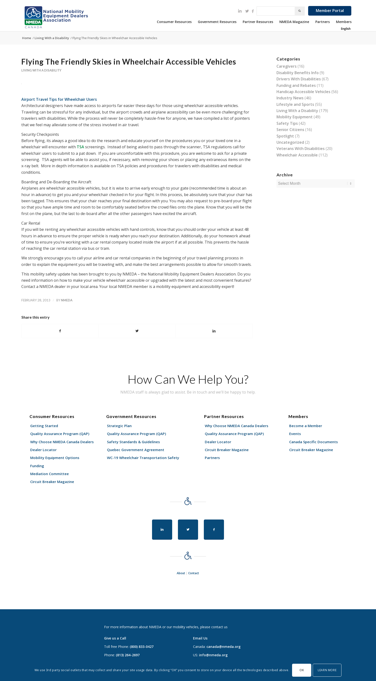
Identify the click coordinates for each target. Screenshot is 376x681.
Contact (193, 573)
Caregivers (286, 66)
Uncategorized (290, 142)
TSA (80, 146)
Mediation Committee (49, 473)
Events (295, 433)
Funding (37, 465)
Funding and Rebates (296, 85)
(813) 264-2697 (128, 655)
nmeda (66, 300)
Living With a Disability (41, 70)
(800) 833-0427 (141, 646)
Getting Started (44, 425)
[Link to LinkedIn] (239, 10)
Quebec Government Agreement (135, 449)
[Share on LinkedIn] (214, 331)
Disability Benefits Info (297, 72)
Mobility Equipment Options (54, 457)
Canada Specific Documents (313, 441)
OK (302, 670)
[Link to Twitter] (247, 11)
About (181, 573)
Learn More (327, 670)
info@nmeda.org (213, 655)
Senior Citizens (290, 129)
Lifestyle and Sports (295, 104)
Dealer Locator (43, 449)
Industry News (290, 98)
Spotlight (285, 136)
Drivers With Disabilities (298, 79)
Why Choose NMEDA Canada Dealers (62, 441)
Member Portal (330, 10)
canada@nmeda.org (223, 646)
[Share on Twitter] (137, 331)
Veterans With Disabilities (300, 148)
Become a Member (305, 425)
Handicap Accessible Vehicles (303, 91)
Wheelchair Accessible (297, 155)
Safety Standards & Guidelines (133, 441)
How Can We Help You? (188, 379)
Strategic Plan (119, 425)
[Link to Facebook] (253, 11)
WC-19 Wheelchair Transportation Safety (143, 457)
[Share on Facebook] (60, 331)
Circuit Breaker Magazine (52, 481)
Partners (212, 457)
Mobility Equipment (294, 116)
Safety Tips (287, 123)
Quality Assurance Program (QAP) (59, 433)
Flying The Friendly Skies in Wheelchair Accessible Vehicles (128, 61)
